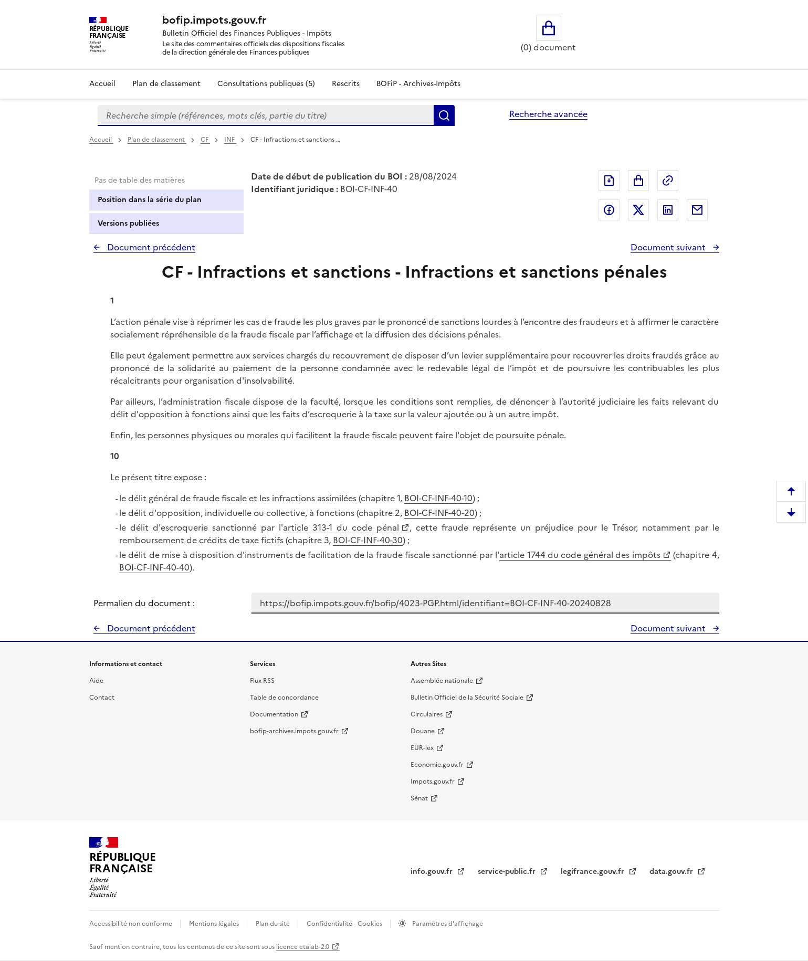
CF (205, 139)
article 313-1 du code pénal (341, 527)
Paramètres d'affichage (447, 923)
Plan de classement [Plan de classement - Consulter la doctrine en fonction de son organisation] (166, 83)
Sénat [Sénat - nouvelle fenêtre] (419, 798)
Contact (101, 697)
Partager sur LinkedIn (667, 209)
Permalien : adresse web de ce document (667, 180)
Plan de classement (157, 139)
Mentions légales (214, 923)
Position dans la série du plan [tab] (150, 199)
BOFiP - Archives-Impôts (418, 83)
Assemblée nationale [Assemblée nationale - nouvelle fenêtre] (442, 680)
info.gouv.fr (433, 871)
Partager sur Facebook (609, 209)
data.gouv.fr (672, 871)
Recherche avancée (548, 114)
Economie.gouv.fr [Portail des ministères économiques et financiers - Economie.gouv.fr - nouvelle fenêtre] (437, 764)
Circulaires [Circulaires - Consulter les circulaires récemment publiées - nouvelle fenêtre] (427, 714)
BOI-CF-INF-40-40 (154, 567)
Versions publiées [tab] (128, 223)
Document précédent (150, 247)
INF (230, 139)
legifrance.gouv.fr (593, 871)
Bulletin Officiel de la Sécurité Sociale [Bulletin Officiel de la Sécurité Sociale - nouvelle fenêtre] (467, 697)
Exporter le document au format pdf (609, 180)
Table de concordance (284, 697)
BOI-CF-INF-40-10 (438, 498)
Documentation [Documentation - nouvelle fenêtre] (274, 714)
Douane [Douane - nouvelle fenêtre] (423, 731)
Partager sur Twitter (638, 209)
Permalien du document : (144, 603)
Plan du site (273, 923)
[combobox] (266, 115)
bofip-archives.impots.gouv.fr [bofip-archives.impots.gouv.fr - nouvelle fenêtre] (294, 731)
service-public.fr (508, 871)
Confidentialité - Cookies (345, 923)
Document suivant (669, 247)
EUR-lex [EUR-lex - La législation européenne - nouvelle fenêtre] (422, 748)
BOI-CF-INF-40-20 (439, 512)
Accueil (102, 83)
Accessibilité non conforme (131, 923)
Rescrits (346, 83)
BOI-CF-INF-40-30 (368, 540)
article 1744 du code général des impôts (579, 554)
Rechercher (444, 115)
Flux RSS (262, 680)
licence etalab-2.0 (302, 947)
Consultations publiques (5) (266, 83)
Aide (96, 680)
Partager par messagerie (697, 209)
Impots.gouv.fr (433, 781)
